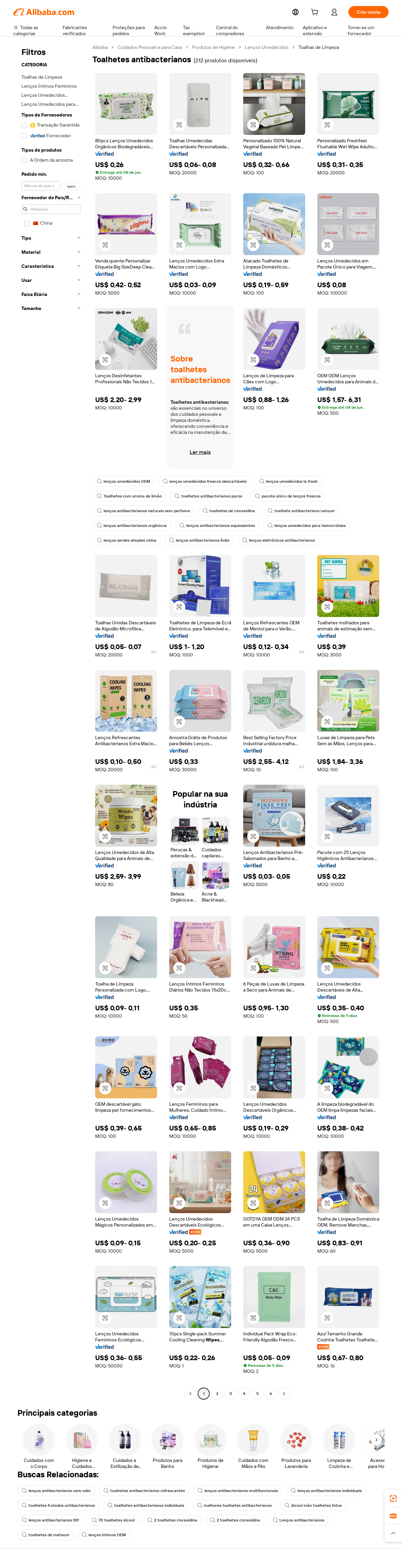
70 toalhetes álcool (109, 1520)
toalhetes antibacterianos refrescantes (138, 1490)
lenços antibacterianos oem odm (54, 1490)
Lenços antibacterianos (288, 1520)
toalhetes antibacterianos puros (203, 496)
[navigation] (50, 721)
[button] (179, 125)
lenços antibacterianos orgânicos (130, 525)
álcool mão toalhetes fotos (299, 1505)
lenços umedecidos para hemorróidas (297, 525)
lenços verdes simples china (125, 540)
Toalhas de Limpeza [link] (320, 47)
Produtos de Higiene (215, 47)
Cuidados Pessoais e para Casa (151, 47)
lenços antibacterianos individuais (312, 1490)
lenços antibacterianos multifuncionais (227, 1490)
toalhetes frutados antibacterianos (56, 1505)
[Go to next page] (284, 1394)
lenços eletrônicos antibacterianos (272, 540)
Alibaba (100, 47)
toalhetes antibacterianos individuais (139, 1505)
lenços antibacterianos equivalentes (212, 525)
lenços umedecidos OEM (122, 481)
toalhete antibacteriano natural (291, 511)
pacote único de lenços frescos (279, 496)
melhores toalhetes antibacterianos (224, 1505)
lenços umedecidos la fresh (282, 481)
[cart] (316, 13)
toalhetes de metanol (347, 1520)
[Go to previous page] (190, 1394)
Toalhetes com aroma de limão (128, 496)
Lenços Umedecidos (267, 47)
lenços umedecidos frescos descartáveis (201, 481)
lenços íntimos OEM (43, 1535)
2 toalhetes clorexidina (167, 1520)
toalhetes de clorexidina (222, 511)
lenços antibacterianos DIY (49, 1520)
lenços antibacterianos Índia (196, 540)
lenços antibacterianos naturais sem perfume (141, 511)
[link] (393, 1498)
